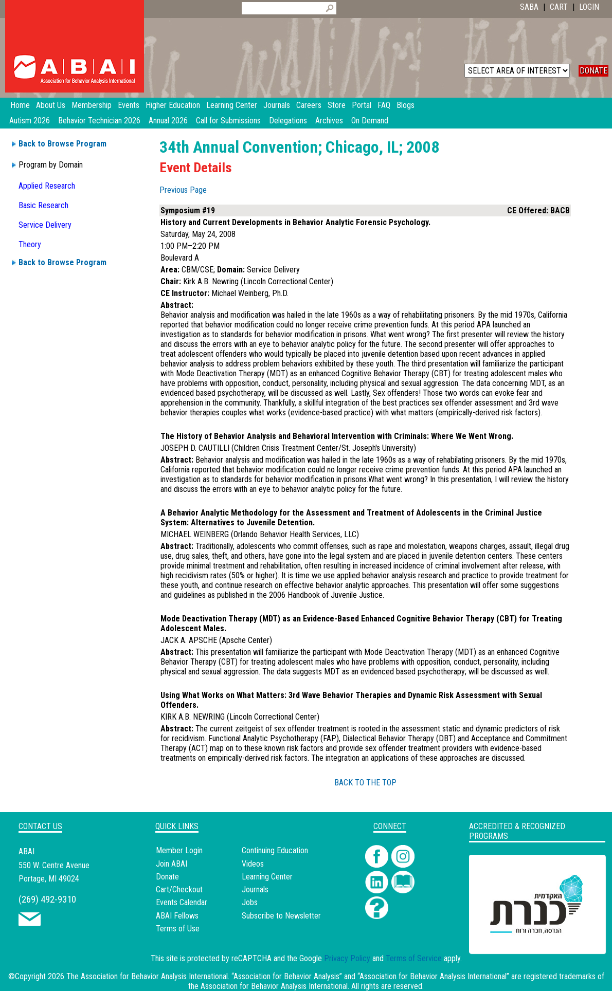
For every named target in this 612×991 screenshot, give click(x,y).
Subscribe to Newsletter (281, 916)
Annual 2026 (168, 120)
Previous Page (183, 190)
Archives (329, 120)
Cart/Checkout (179, 889)
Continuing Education (275, 850)
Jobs (250, 902)
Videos (253, 864)
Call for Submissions (228, 120)
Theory (30, 244)
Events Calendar (181, 902)
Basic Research (43, 205)
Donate (167, 877)
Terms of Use (178, 928)
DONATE (593, 71)
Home (20, 105)
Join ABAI (171, 864)
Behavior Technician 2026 (99, 120)
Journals (255, 889)
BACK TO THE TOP (365, 782)
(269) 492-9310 (47, 899)
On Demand (369, 120)
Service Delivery (45, 225)
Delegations (288, 120)
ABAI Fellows (177, 916)
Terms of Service (414, 958)
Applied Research (47, 186)
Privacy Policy (347, 958)
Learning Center (267, 877)
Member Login (179, 850)
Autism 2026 (29, 120)
